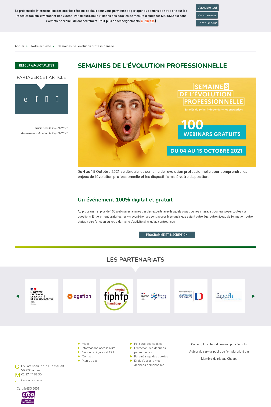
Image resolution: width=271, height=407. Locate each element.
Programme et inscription (167, 234)
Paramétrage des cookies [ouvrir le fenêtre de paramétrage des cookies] (151, 356)
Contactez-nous (31, 380)
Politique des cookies (148, 344)
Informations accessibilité (98, 348)
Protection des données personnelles (150, 350)
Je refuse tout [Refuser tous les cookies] (207, 23)
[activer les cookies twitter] (47, 99)
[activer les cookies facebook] (26, 99)
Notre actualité (41, 46)
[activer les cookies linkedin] (36, 99)
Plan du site (90, 361)
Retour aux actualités (36, 65)
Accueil (20, 46)
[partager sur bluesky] (57, 99)
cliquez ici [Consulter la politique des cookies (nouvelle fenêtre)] (148, 21)
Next (253, 296)
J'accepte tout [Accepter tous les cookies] (207, 7)
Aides (86, 344)
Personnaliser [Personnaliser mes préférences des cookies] (207, 15)
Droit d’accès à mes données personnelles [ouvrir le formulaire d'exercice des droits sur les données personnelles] (149, 363)
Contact (87, 356)
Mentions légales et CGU (98, 352)
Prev (17, 296)
